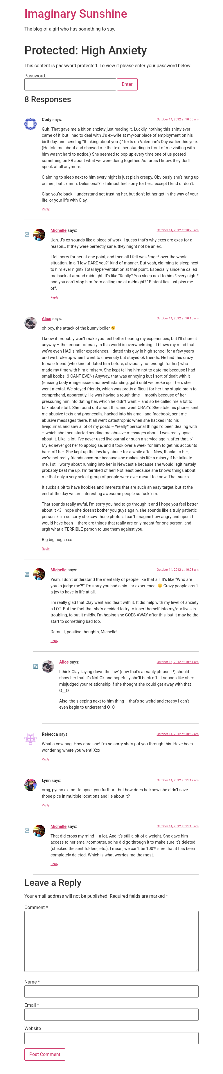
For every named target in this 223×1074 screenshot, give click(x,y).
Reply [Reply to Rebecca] (46, 759)
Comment (36, 907)
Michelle (58, 230)
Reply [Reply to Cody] (46, 209)
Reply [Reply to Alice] (46, 549)
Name (32, 982)
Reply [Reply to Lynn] (46, 805)
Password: (70, 82)
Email (31, 1005)
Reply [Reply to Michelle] (54, 297)
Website (32, 1028)
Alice (46, 318)
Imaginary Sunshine (75, 14)
